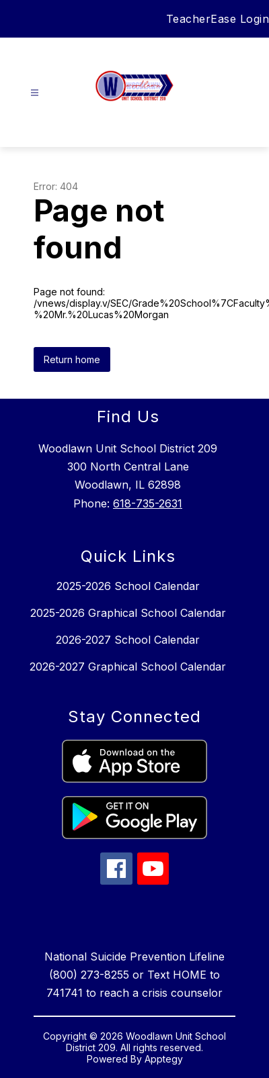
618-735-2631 (147, 503)
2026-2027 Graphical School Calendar (128, 666)
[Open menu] (34, 93)
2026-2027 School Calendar (128, 639)
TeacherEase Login (218, 19)
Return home (72, 359)
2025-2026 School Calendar (128, 586)
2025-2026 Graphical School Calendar (128, 613)
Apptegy (164, 1059)
